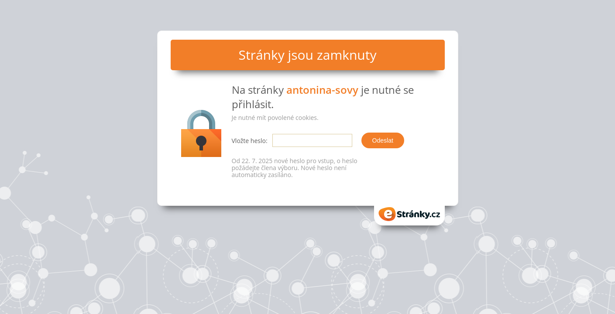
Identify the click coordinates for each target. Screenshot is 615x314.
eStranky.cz (409, 214)
